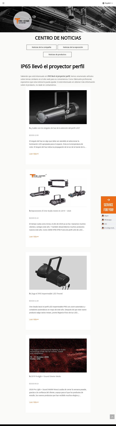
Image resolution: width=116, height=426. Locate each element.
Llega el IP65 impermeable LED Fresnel (47, 293)
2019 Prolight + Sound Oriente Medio (46, 376)
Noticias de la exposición (73, 47)
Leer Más (34, 154)
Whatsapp (108, 220)
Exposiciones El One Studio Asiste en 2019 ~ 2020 (51, 211)
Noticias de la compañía (41, 47)
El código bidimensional (110, 228)
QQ (105, 224)
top (112, 416)
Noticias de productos (57, 54)
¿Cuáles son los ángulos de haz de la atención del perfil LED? (55, 128)
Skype (106, 216)
